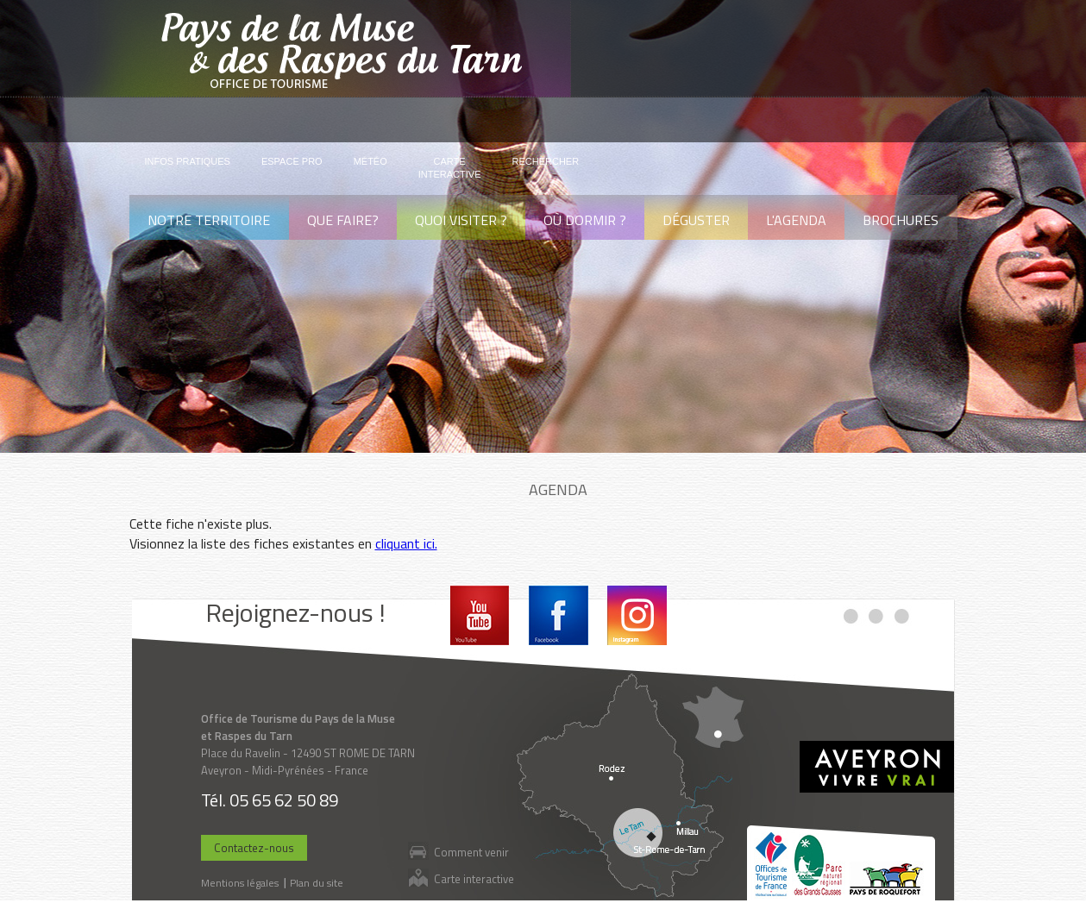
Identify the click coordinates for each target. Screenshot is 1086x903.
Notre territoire (209, 220)
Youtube (480, 615)
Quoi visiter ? (461, 220)
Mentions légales (240, 883)
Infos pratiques (187, 161)
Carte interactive (474, 878)
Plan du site (316, 883)
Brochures (900, 220)
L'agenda (796, 220)
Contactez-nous (254, 847)
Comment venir (471, 851)
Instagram (637, 615)
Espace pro (292, 161)
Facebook (558, 615)
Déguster (696, 220)
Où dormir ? (584, 220)
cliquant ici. (406, 543)
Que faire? (343, 220)
